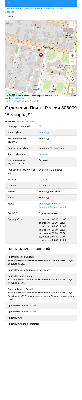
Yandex (25, 101)
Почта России (12, 101)
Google (35, 101)
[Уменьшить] (72, 62)
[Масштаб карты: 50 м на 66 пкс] (61, 96)
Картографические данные (42, 96)
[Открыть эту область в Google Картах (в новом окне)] (11, 95)
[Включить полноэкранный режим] (72, 24)
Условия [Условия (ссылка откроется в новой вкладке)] (73, 96)
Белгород (44, 132)
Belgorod (43, 154)
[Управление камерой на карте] (72, 79)
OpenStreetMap (18, 98)
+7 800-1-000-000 (25, 121)
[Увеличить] (72, 55)
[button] (41, 55)
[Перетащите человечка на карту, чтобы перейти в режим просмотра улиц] (72, 90)
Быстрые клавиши (23, 96)
